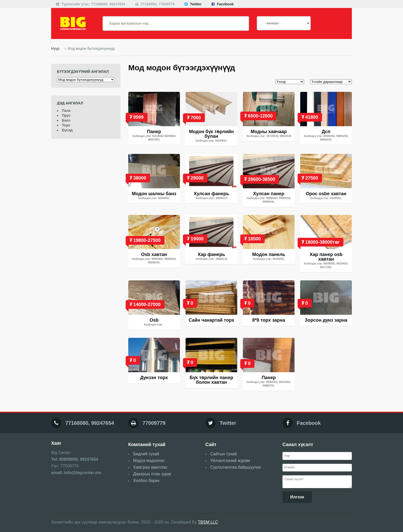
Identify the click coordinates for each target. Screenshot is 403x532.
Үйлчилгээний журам (230, 460)
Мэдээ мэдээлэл (148, 460)
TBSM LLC (208, 522)
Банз (66, 120)
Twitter (196, 4)
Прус (66, 115)
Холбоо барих (146, 480)
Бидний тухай (146, 454)
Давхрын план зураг (152, 474)
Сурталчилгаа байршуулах (235, 467)
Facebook (225, 4)
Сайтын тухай (223, 454)
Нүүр (55, 48)
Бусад (67, 130)
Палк (66, 111)
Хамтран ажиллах (150, 467)
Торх (66, 125)
